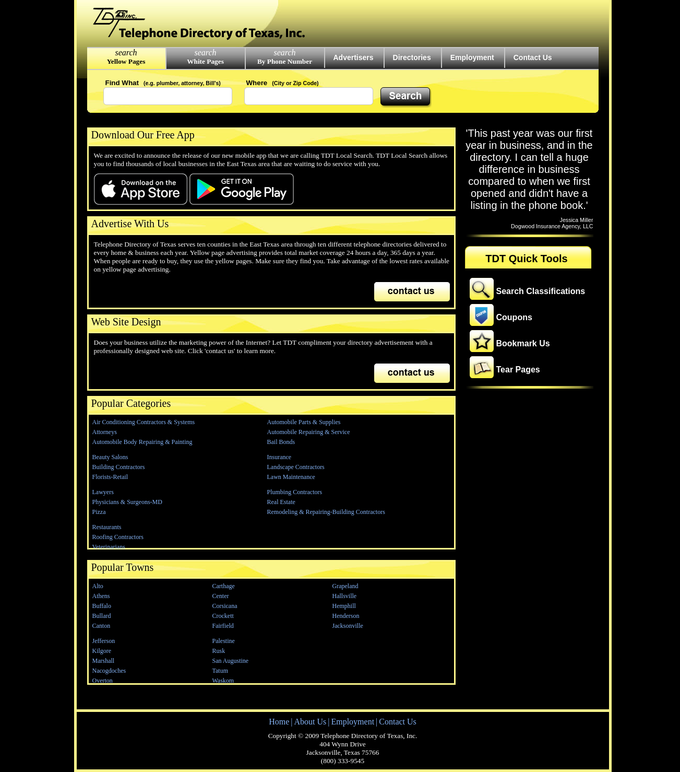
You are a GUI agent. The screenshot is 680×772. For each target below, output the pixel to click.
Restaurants (107, 527)
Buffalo (101, 606)
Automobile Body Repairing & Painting (142, 442)
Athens (101, 596)
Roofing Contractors (118, 537)
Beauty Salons (110, 457)
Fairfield (223, 625)
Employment (472, 57)
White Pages (205, 61)
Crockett (223, 615)
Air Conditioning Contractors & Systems (143, 422)
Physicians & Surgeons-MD (127, 502)
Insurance (279, 457)
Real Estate (281, 502)
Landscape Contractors (296, 467)
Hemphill (344, 606)
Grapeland (345, 586)
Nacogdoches (109, 670)
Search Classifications (541, 291)
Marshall (103, 660)
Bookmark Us (523, 343)
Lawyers (103, 492)
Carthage (223, 586)
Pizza (99, 512)
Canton (101, 625)
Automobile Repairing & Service (308, 432)
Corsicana (224, 606)
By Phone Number (284, 61)
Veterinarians (108, 547)
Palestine (223, 641)
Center (220, 596)
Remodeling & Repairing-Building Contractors (326, 512)
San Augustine (230, 660)
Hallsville (344, 596)
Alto (97, 586)
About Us (310, 721)
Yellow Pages (126, 61)
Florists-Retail (110, 477)
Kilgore (102, 650)
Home (279, 721)
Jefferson (103, 641)
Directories (412, 57)
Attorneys (104, 432)
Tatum (220, 670)
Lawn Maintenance (291, 477)
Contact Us (533, 57)
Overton (102, 680)
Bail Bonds (281, 442)
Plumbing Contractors (295, 492)
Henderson (346, 615)
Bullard (101, 615)
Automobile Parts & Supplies (304, 422)
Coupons (514, 317)
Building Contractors (118, 467)
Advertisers (353, 57)
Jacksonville (347, 625)
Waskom (223, 680)
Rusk (218, 650)
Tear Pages (518, 369)
